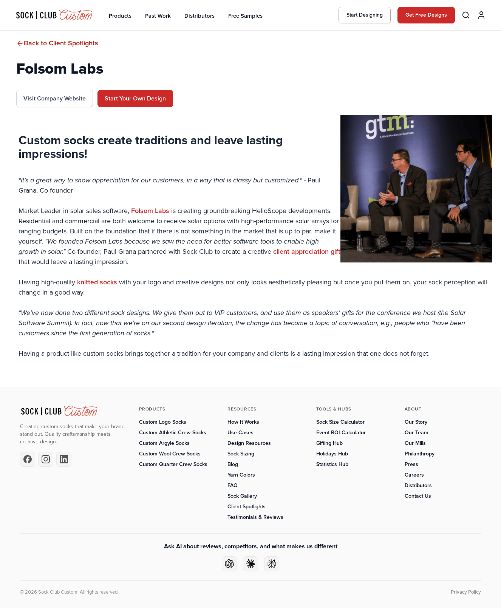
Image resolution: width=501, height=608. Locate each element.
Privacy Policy (466, 592)
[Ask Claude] (250, 563)
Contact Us (418, 496)
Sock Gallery (242, 496)
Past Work (158, 15)
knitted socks (97, 282)
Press (411, 464)
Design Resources (249, 443)
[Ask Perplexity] (271, 563)
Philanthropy (420, 454)
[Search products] (466, 15)
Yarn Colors (241, 475)
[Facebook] (27, 459)
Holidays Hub (332, 454)
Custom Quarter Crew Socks (173, 464)
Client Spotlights (246, 506)
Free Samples (245, 15)
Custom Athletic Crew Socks (172, 432)
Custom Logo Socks (162, 422)
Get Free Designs (426, 15)
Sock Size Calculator (340, 422)
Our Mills (415, 443)
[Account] (481, 15)
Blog (232, 464)
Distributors (199, 15)
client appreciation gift (306, 251)
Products (120, 15)
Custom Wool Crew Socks (170, 454)
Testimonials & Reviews (255, 517)
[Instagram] (45, 459)
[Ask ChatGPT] (229, 563)
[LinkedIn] (63, 459)
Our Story (416, 422)
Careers (414, 475)
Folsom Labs (149, 211)
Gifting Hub (329, 443)
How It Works (243, 422)
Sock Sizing (240, 454)
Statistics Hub (332, 464)
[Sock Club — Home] (54, 15)
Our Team (416, 432)
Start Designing (364, 15)
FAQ (232, 485)
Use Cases (240, 432)
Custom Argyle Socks (164, 443)
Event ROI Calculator (341, 432)
